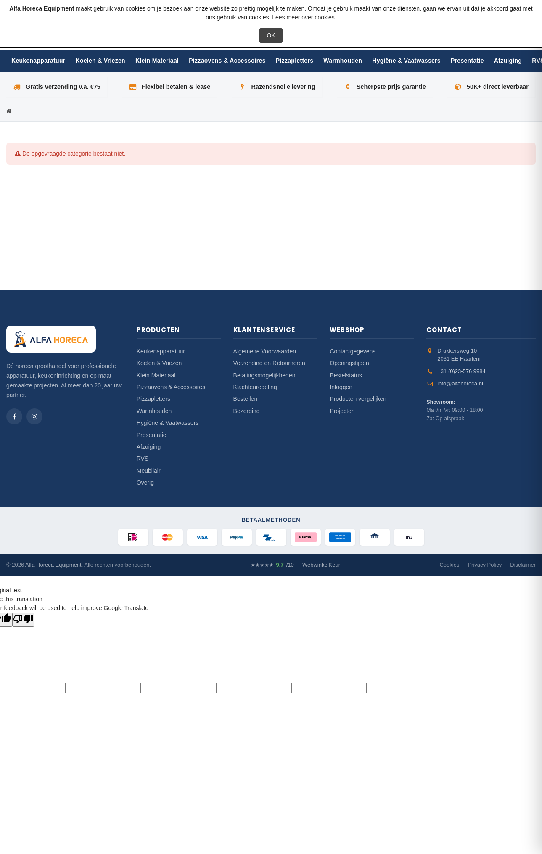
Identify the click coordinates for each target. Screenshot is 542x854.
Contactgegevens (352, 351)
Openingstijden (349, 363)
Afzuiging (508, 60)
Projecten (342, 411)
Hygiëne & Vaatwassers (406, 60)
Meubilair (149, 470)
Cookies (449, 565)
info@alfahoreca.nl (460, 383)
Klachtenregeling (255, 387)
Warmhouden (342, 60)
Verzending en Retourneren (269, 363)
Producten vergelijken (358, 398)
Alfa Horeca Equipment (53, 565)
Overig (145, 482)
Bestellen (245, 398)
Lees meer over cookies (303, 17)
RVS (143, 458)
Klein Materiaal (157, 60)
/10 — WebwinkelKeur (295, 565)
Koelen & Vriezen (100, 60)
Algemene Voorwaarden (264, 351)
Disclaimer (523, 565)
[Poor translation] (23, 620)
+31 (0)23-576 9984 (461, 371)
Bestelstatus (346, 375)
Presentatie (467, 60)
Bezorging (246, 411)
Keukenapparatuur (38, 60)
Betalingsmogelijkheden (264, 375)
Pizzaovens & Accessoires (227, 60)
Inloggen (341, 387)
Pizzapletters (295, 60)
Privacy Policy (485, 565)
